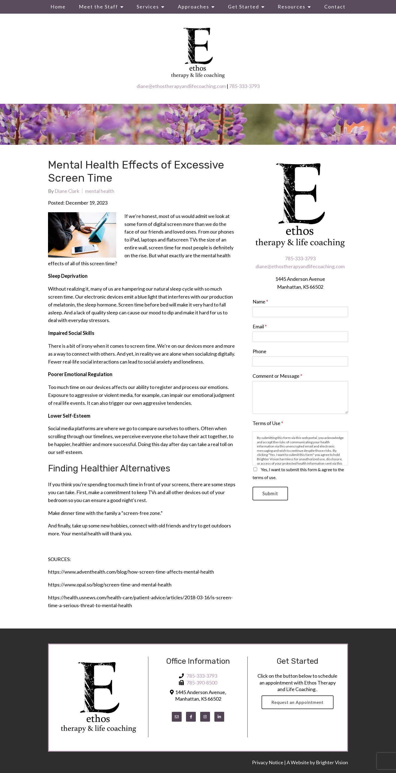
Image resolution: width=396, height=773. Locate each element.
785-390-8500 (202, 683)
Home (58, 7)
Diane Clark (67, 190)
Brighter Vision (332, 762)
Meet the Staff (98, 7)
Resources (291, 7)
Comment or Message (277, 376)
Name (260, 302)
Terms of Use (268, 423)
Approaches (193, 7)
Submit (270, 494)
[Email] (177, 717)
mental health (99, 190)
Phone (259, 351)
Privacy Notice (268, 762)
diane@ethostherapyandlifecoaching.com (181, 86)
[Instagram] (205, 717)
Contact (335, 7)
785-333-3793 (244, 86)
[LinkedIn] (219, 717)
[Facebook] (191, 717)
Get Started (243, 7)
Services (148, 7)
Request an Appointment (297, 702)
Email (260, 326)
